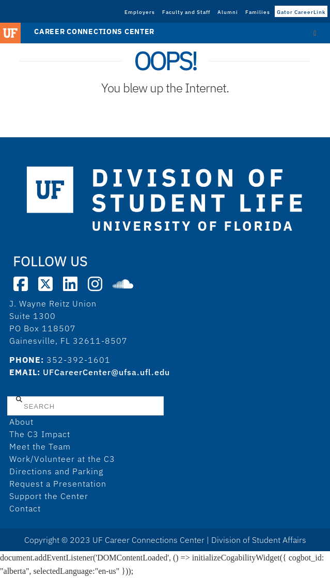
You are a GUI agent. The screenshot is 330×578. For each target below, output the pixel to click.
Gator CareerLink (301, 12)
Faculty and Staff (186, 12)
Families (257, 12)
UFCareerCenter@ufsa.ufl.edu (106, 372)
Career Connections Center (94, 31)
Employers (139, 12)
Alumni (227, 12)
